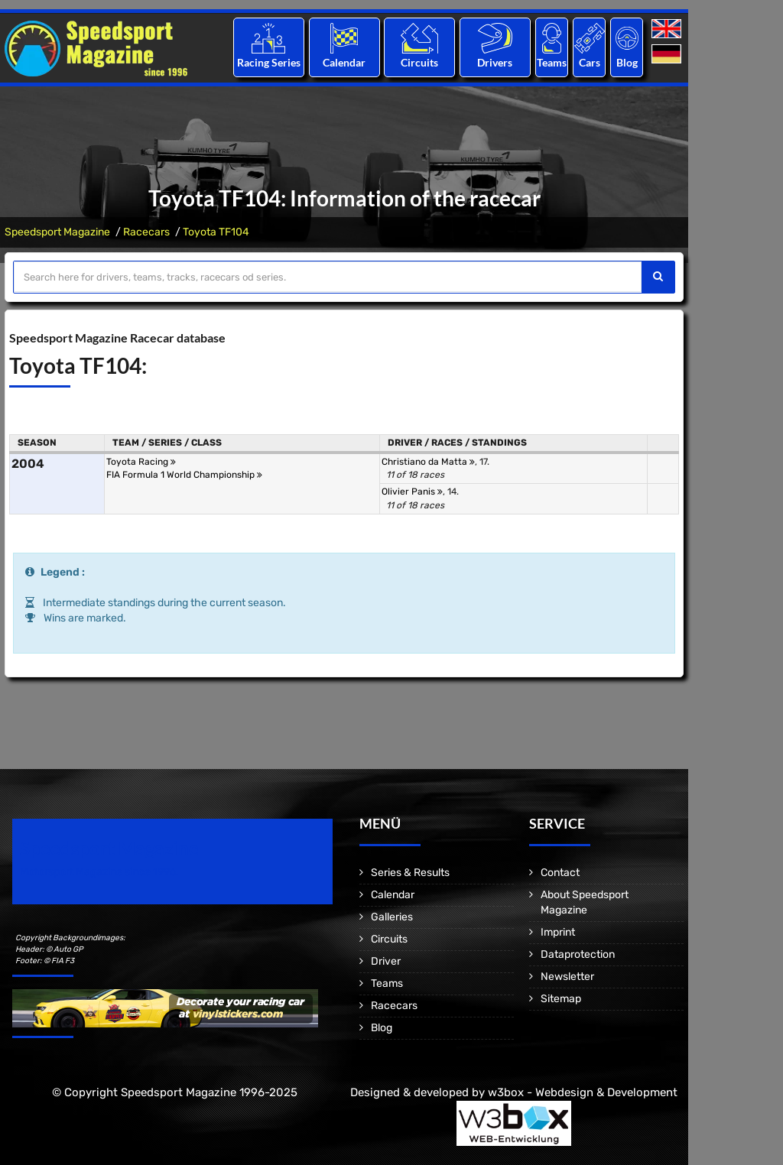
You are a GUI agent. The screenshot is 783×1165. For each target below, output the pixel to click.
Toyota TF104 (216, 232)
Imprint (558, 932)
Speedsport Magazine (57, 232)
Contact (560, 872)
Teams (552, 62)
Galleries (392, 916)
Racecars (146, 232)
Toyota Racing (141, 461)
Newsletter (567, 976)
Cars (589, 62)
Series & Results (410, 872)
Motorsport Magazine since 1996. (99, 871)
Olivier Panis (412, 491)
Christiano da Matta (428, 461)
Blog (627, 62)
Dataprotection (578, 954)
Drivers (494, 62)
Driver (386, 961)
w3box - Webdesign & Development (582, 1092)
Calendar (344, 62)
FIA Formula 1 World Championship (184, 474)
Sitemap (561, 998)
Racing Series (269, 62)
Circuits (419, 62)
